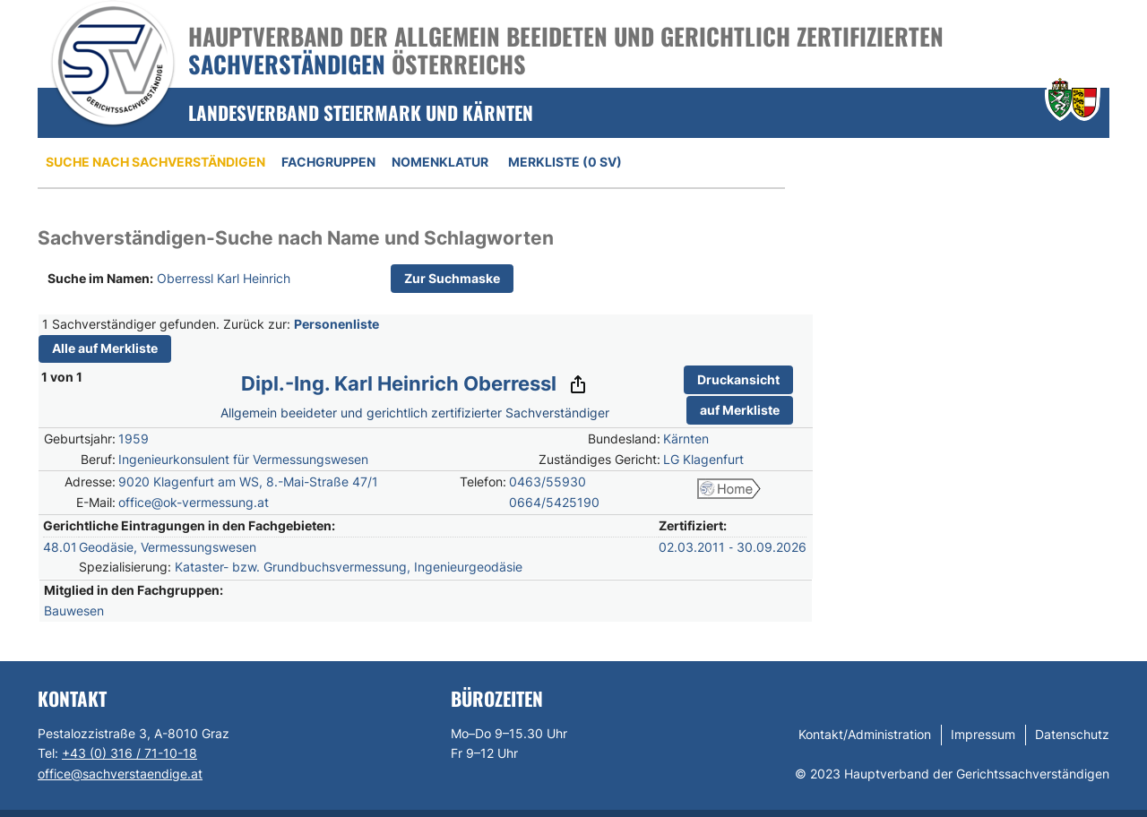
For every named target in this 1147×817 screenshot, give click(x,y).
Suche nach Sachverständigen (155, 161)
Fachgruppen (328, 161)
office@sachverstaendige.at (120, 773)
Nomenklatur (440, 161)
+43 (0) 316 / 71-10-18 (129, 753)
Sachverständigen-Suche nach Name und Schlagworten (296, 238)
